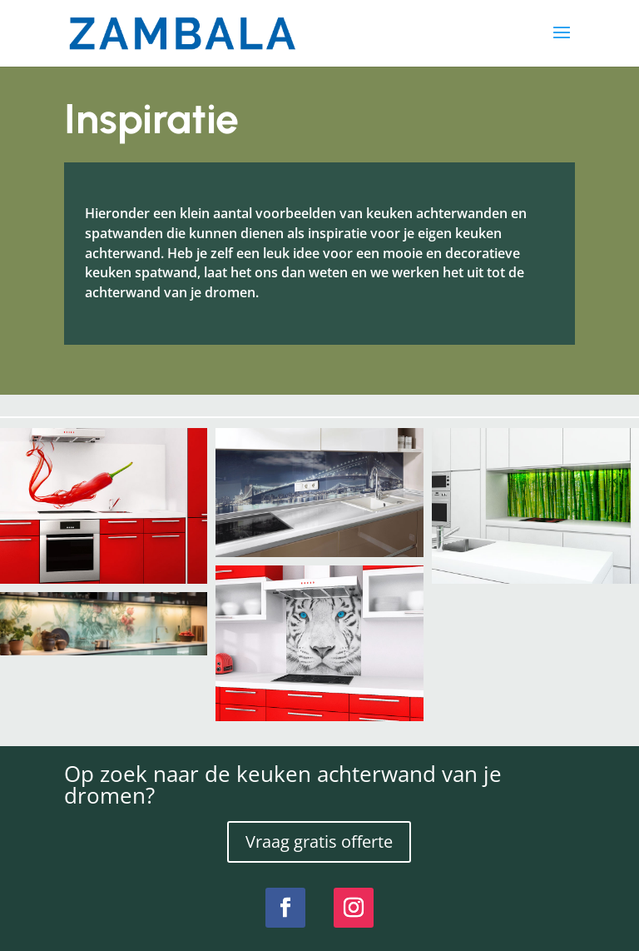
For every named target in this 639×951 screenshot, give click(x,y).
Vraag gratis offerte (319, 841)
